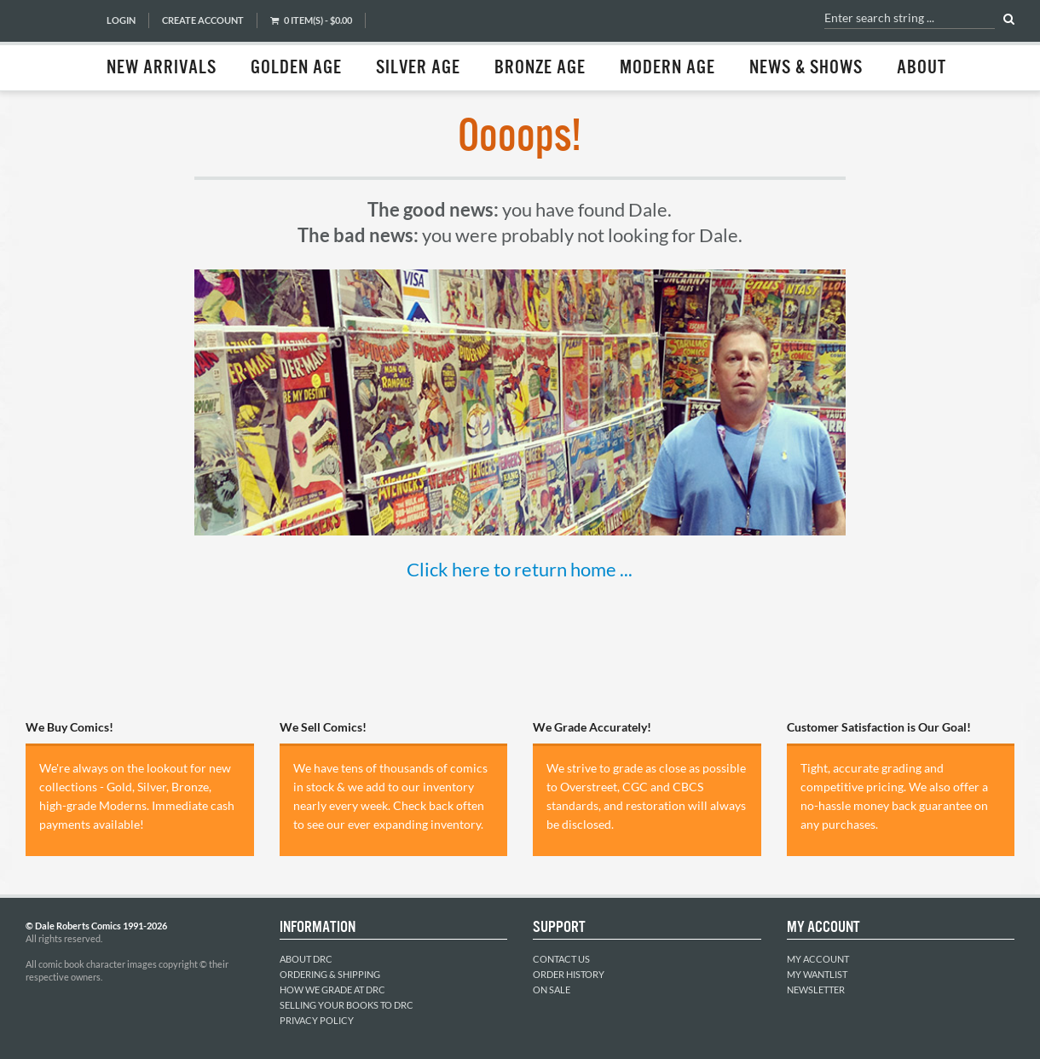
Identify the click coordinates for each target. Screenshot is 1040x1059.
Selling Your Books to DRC (346, 1004)
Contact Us (561, 958)
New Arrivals (162, 68)
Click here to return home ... (520, 569)
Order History (568, 974)
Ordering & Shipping (330, 974)
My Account (818, 958)
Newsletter (816, 989)
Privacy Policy (317, 1020)
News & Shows (806, 68)
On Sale (551, 989)
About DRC (306, 958)
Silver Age (418, 68)
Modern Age (667, 68)
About (921, 68)
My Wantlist (817, 974)
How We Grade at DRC (332, 989)
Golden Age (296, 68)
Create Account (203, 20)
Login (121, 20)
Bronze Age (540, 68)
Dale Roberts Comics (57, 45)
